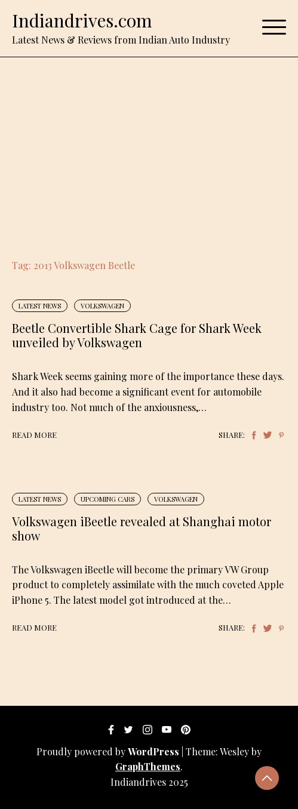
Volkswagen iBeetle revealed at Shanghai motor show (141, 528)
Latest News (40, 305)
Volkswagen (102, 305)
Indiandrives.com (82, 20)
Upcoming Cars (107, 499)
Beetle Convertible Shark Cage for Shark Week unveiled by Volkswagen (137, 335)
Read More (34, 435)
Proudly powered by (109, 751)
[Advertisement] (149, 146)
